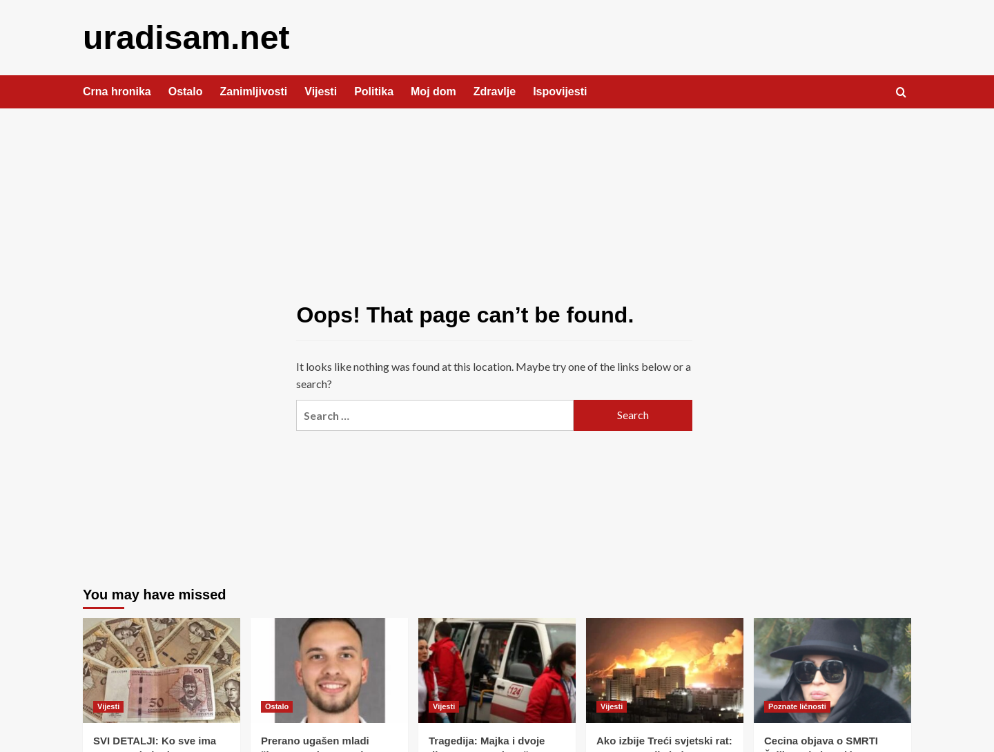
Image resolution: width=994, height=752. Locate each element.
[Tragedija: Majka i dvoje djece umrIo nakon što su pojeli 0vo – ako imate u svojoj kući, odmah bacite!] (497, 669)
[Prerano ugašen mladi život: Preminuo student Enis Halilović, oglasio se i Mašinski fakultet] (329, 669)
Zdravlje (495, 91)
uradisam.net (186, 37)
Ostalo (185, 91)
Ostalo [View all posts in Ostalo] (277, 706)
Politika (373, 91)
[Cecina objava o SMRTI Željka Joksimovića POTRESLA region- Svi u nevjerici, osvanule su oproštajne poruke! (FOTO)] (832, 669)
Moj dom (433, 91)
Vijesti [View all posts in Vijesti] (108, 706)
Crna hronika (117, 91)
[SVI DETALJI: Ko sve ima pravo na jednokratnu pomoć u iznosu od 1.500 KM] (161, 669)
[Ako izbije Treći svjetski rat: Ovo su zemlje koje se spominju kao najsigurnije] (664, 669)
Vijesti (320, 91)
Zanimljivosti (253, 91)
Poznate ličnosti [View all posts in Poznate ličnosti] (797, 706)
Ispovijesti (560, 91)
